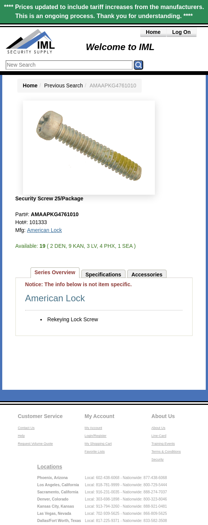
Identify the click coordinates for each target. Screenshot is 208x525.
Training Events (163, 444)
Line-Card (159, 436)
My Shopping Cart (98, 444)
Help (21, 436)
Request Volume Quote (35, 444)
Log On (181, 32)
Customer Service (40, 416)
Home (153, 32)
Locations (49, 467)
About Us (163, 416)
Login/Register (96, 436)
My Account (100, 416)
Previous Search (63, 85)
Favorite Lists (95, 451)
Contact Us (26, 428)
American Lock (44, 230)
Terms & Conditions (166, 451)
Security (157, 459)
